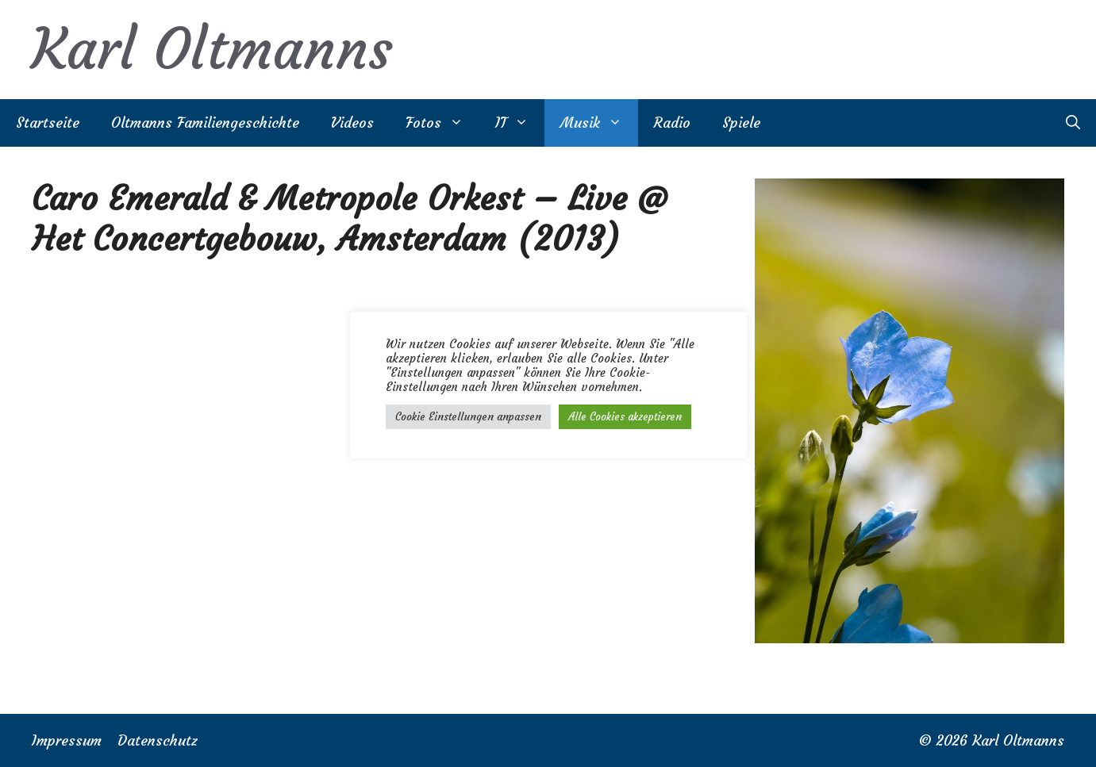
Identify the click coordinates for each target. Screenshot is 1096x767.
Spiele (741, 122)
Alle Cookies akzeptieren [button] (625, 417)
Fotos (442, 123)
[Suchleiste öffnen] (1073, 123)
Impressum (67, 740)
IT (519, 123)
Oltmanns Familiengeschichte (205, 122)
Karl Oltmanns (212, 49)
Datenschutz (157, 740)
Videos (352, 122)
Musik (599, 123)
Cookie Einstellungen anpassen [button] (468, 417)
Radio (672, 122)
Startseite (47, 122)
